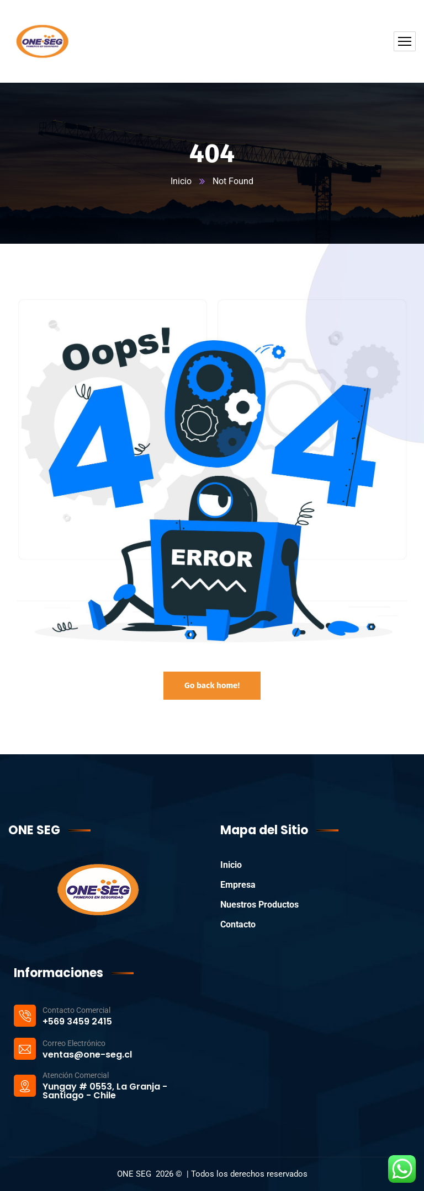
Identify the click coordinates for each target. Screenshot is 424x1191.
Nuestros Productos (259, 904)
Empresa (238, 884)
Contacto (238, 924)
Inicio (181, 181)
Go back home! (212, 685)
